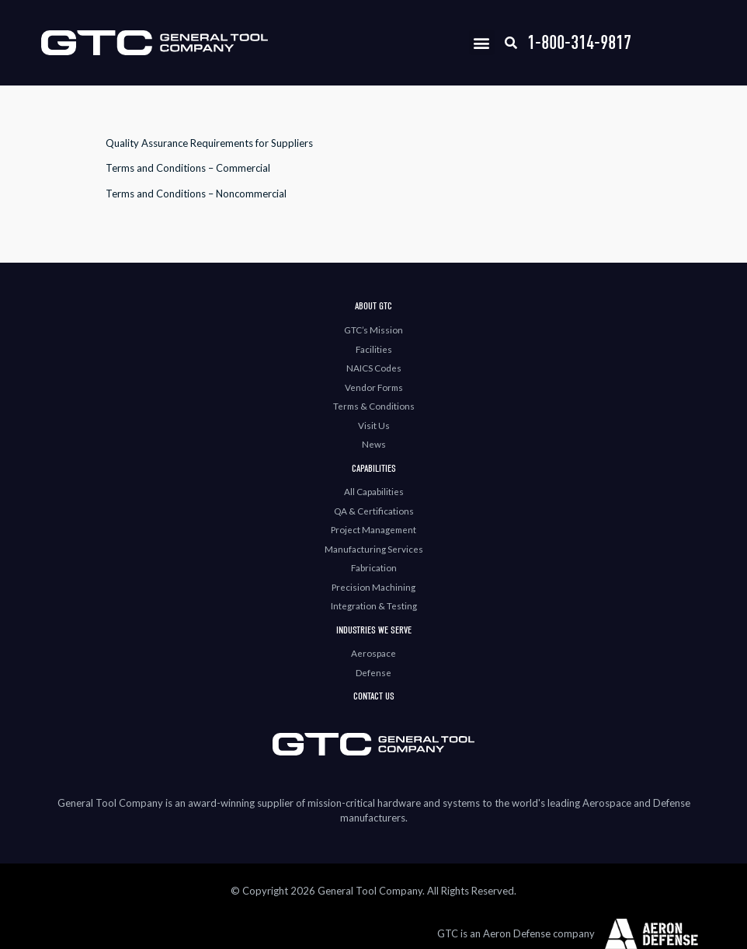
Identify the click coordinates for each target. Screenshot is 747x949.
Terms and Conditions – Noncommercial (196, 193)
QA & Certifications (374, 510)
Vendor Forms (374, 387)
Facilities (374, 349)
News (374, 443)
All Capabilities (374, 491)
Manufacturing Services (374, 548)
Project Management (373, 529)
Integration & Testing (374, 605)
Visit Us (374, 425)
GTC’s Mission (373, 329)
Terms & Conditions (374, 405)
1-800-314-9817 (579, 42)
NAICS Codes (373, 367)
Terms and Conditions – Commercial (188, 168)
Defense (373, 672)
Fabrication (374, 567)
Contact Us (373, 696)
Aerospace (373, 652)
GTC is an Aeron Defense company (516, 933)
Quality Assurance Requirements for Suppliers (209, 143)
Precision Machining (373, 586)
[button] (482, 42)
